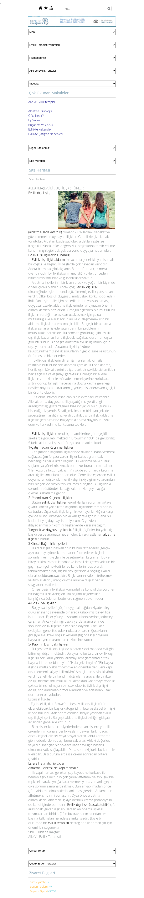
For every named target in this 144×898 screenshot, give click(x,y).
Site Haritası (37, 179)
